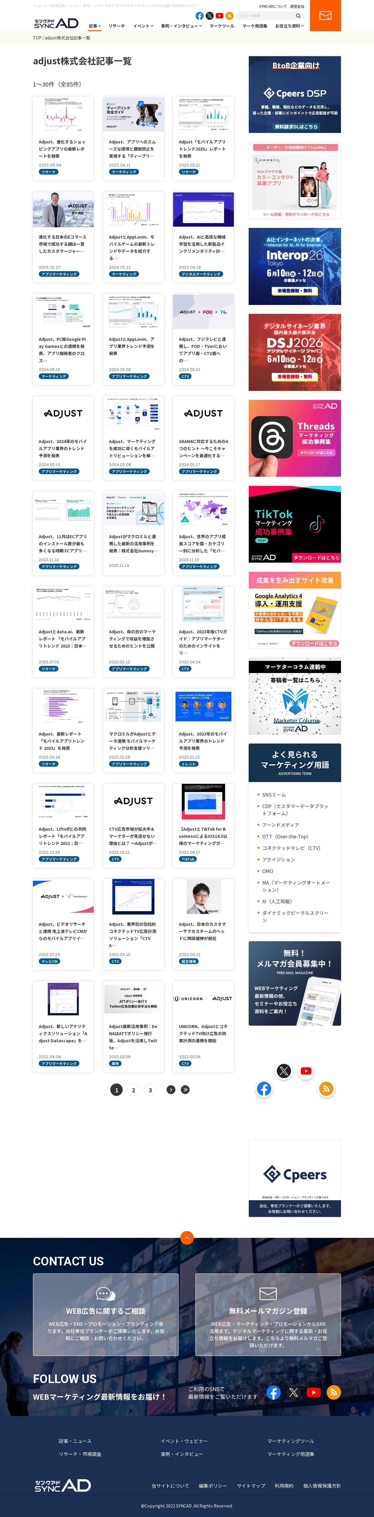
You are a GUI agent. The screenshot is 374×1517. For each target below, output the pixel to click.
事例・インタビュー (179, 26)
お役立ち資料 (287, 26)
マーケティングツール (290, 1440)
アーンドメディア (280, 824)
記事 (93, 26)
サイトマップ (251, 1485)
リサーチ (116, 26)
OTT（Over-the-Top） (286, 836)
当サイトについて (170, 1485)
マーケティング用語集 (290, 1453)
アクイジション (278, 859)
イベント (141, 26)
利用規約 (284, 1485)
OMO (267, 871)
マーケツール (222, 26)
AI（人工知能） (278, 901)
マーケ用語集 (254, 26)
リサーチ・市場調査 (80, 1453)
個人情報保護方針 (322, 1485)
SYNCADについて (273, 6)
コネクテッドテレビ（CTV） (292, 847)
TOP (37, 38)
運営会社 (297, 6)
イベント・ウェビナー (184, 1440)
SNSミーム (274, 794)
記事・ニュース (75, 1440)
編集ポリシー (213, 1485)
